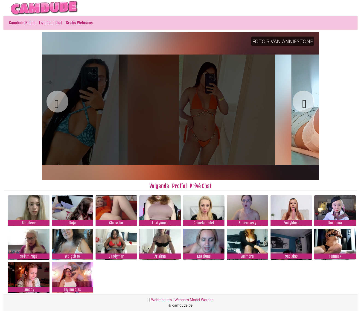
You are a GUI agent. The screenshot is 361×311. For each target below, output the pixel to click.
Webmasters (161, 300)
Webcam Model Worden (194, 300)
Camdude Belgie (22, 22)
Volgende (159, 186)
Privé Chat (200, 186)
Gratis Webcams (79, 22)
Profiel (179, 186)
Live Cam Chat (50, 22)
